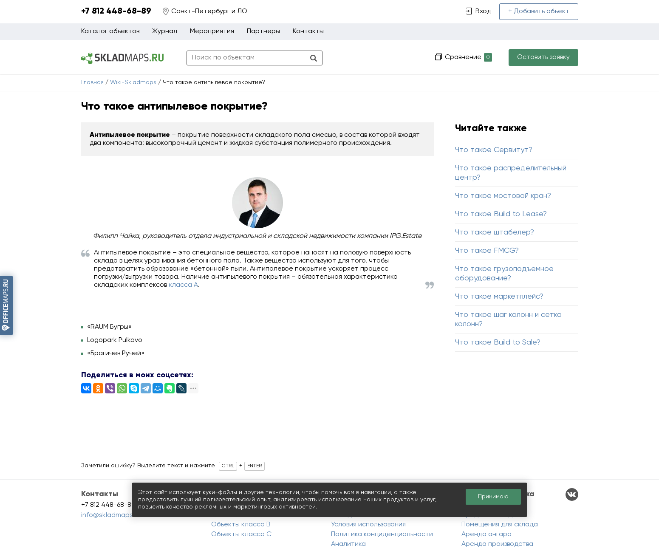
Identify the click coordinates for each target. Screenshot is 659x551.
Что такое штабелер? (494, 232)
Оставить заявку (543, 57)
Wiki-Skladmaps (133, 82)
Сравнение (467, 58)
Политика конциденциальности (382, 534)
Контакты (308, 31)
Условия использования (368, 524)
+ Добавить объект (538, 11)
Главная (92, 82)
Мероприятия (212, 31)
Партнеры (263, 31)
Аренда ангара (486, 534)
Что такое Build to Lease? (501, 214)
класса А (183, 285)
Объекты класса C (241, 534)
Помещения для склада (499, 524)
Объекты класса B (241, 524)
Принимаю (493, 497)
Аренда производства (497, 544)
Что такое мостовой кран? (503, 196)
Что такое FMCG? (487, 250)
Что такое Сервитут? (493, 150)
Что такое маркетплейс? (499, 296)
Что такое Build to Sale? (497, 342)
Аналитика (348, 544)
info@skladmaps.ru (111, 515)
